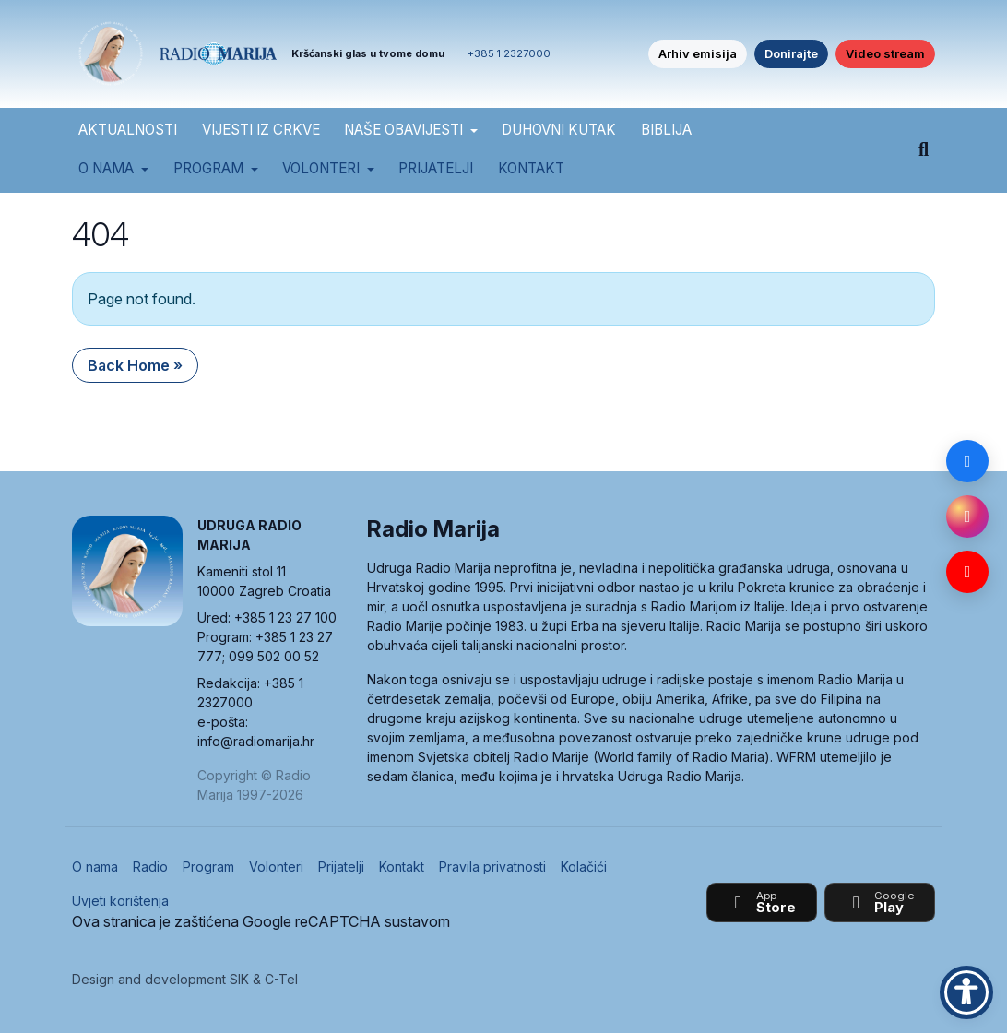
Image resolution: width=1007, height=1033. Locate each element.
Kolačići (584, 866)
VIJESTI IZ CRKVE (261, 129)
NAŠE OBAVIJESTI (403, 129)
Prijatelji (435, 168)
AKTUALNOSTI (127, 129)
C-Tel (281, 979)
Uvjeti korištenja (120, 900)
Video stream (885, 53)
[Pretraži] (923, 150)
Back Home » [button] (135, 365)
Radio (150, 866)
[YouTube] (967, 572)
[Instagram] (967, 516)
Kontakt (531, 168)
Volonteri (321, 168)
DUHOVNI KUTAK (559, 129)
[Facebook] (967, 461)
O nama (106, 168)
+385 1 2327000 (509, 53)
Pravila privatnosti (492, 866)
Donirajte (791, 53)
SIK (239, 979)
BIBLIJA (666, 129)
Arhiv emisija (697, 53)
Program (208, 168)
